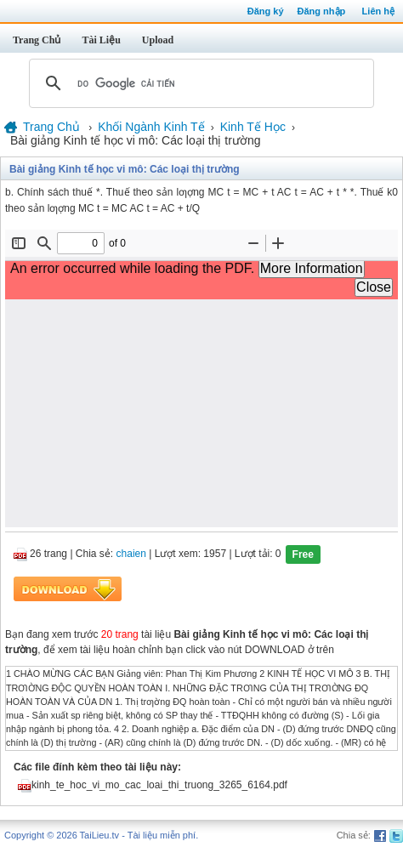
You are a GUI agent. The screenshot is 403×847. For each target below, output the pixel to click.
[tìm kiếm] (199, 83)
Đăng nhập (322, 11)
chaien (131, 554)
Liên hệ (378, 11)
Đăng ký (265, 11)
